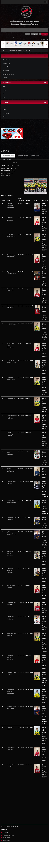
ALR (29, 45)
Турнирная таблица (8, 835)
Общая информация (8, 155)
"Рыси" (4, 117)
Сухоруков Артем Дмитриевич (10, 657)
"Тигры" (5, 109)
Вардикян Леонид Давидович (10, 219)
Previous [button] (3, 44)
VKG (42, 45)
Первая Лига (6, 63)
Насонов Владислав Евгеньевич (10, 205)
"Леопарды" (6, 113)
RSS (7, 45)
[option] (11, 44)
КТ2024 (5, 77)
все (45, 56)
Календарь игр (7, 837)
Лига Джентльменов (8, 74)
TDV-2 (20, 45)
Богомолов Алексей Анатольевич (10, 570)
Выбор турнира (13, 50)
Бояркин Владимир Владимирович (11, 469)
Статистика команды (36, 155)
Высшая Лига (6, 59)
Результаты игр (7, 159)
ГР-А (4, 93)
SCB (16, 45)
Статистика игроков (22, 155)
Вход (44, 34)
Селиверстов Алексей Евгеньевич (10, 691)
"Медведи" (5, 106)
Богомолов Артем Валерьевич (10, 553)
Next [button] (46, 44)
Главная (5, 50)
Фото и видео (6, 840)
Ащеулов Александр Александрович (11, 532)
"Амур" (4, 86)
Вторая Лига (6, 66)
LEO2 (33, 45)
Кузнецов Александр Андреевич (10, 452)
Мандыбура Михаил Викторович (10, 345)
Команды (21, 50)
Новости (3, 37)
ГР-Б (4, 97)
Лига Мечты (6, 70)
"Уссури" (5, 90)
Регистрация (10, 37)
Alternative (44, 39)
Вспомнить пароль (19, 37)
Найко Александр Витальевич (10, 434)
